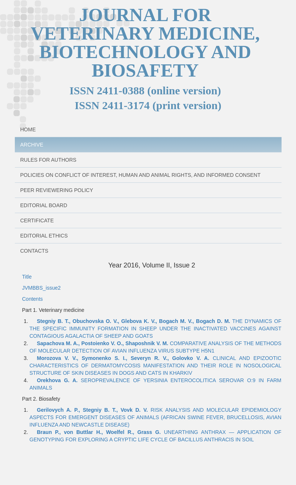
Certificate (37, 220)
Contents (32, 299)
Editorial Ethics (44, 236)
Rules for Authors (48, 160)
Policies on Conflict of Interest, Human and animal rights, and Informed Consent (140, 175)
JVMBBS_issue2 (41, 288)
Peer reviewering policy (56, 190)
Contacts (34, 251)
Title (27, 277)
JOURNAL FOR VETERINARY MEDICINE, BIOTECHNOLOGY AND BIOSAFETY (145, 42)
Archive (31, 145)
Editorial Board (43, 205)
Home (28, 129)
